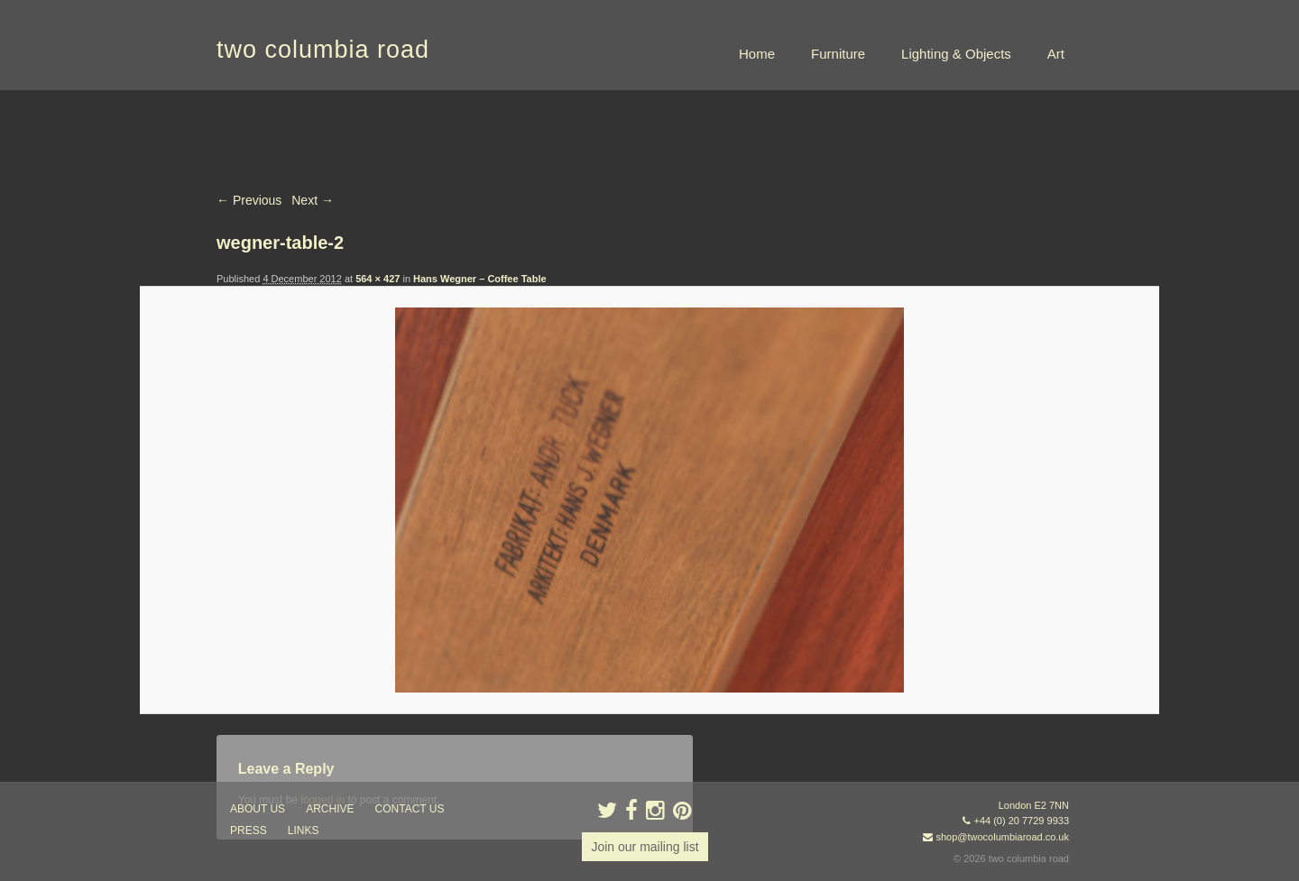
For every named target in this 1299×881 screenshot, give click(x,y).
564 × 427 (377, 278)
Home (757, 53)
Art (1055, 53)
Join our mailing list (644, 847)
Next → (312, 200)
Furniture (838, 53)
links (303, 830)
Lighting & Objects (956, 53)
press (248, 830)
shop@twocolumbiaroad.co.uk (1002, 836)
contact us (410, 809)
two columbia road (322, 49)
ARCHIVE (330, 809)
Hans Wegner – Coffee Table (480, 278)
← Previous (248, 200)
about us (257, 809)
